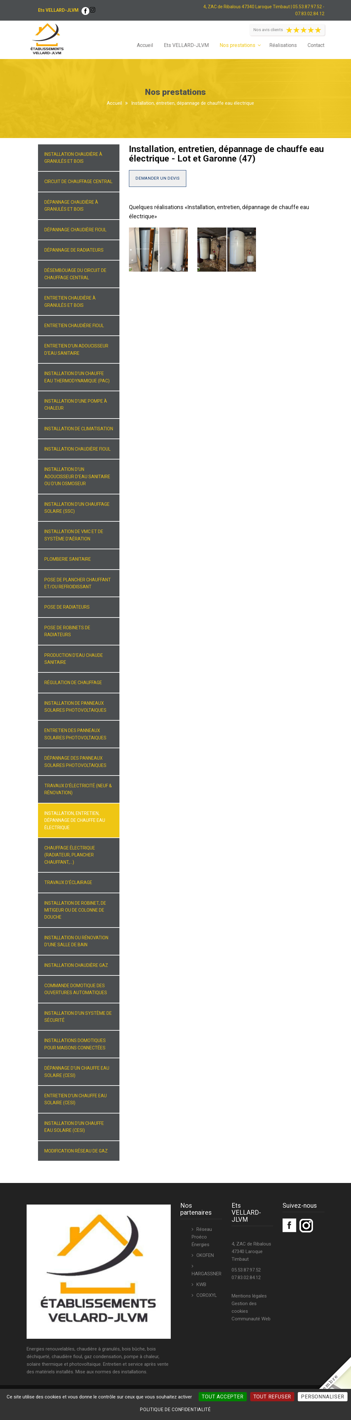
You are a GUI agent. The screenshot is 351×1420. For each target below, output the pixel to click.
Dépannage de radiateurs (74, 250)
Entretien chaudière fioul (74, 325)
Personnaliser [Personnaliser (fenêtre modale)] (322, 1397)
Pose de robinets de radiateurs (67, 631)
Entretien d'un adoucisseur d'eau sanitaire (76, 349)
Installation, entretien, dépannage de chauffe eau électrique (74, 820)
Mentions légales (249, 1296)
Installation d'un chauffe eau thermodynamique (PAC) (77, 377)
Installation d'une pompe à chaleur (75, 405)
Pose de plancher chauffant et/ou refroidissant (77, 583)
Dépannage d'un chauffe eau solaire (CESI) (76, 1072)
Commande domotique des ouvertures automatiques (75, 989)
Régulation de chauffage (73, 682)
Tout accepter (222, 1397)
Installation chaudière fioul (77, 449)
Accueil (145, 45)
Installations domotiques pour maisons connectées (75, 1044)
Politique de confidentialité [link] (175, 1409)
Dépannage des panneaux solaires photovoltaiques (75, 762)
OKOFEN (205, 1255)
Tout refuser (272, 1397)
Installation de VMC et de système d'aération (73, 535)
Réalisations (283, 45)
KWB (201, 1284)
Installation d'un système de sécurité (78, 1017)
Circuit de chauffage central (78, 181)
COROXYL (206, 1295)
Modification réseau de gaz (76, 1150)
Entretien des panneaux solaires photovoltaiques (75, 734)
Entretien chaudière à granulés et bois (70, 301)
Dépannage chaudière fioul (75, 229)
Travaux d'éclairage (68, 882)
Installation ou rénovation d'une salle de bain (76, 941)
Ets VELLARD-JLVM (186, 45)
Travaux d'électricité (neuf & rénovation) (78, 789)
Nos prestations (237, 45)
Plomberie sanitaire (67, 559)
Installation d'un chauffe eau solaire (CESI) (74, 1127)
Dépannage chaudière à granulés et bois (71, 206)
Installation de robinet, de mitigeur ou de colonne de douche (75, 910)
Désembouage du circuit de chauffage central (75, 274)
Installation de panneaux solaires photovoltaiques (75, 707)
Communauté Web (251, 1319)
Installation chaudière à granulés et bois (73, 158)
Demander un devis (158, 178)
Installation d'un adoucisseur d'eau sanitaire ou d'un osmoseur (77, 476)
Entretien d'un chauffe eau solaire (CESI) (75, 1099)
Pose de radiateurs (67, 607)
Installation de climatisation (78, 428)
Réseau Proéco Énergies (202, 1236)
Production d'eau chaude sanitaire (73, 659)
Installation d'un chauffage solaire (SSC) (77, 508)
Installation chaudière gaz (76, 965)
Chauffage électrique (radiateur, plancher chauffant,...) (69, 855)
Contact (316, 45)
